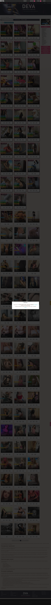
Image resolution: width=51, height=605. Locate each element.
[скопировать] (36, 304)
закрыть (25, 307)
